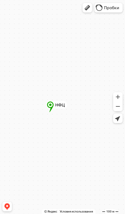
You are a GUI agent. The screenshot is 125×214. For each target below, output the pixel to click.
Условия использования (76, 211)
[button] (87, 7)
